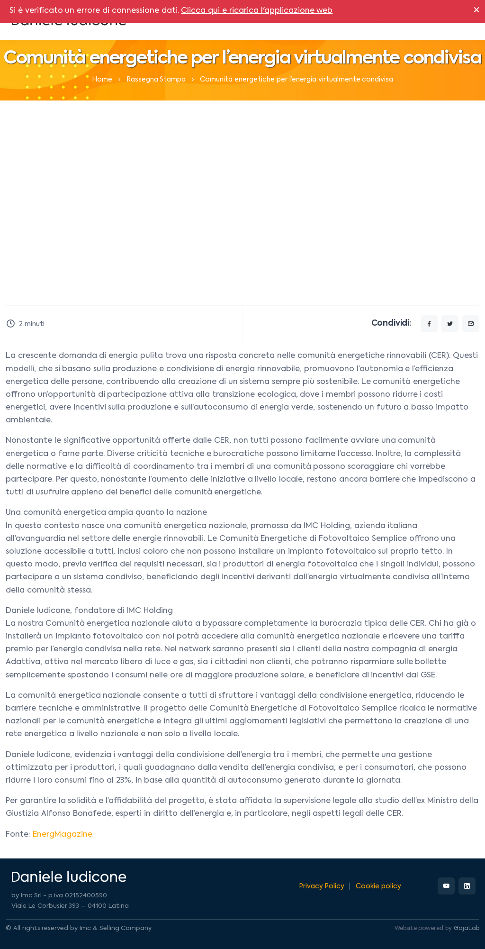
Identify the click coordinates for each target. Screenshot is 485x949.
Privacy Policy (322, 886)
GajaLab (466, 928)
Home (102, 79)
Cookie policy (378, 886)
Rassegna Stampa (156, 79)
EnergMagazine (62, 835)
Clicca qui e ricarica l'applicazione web (256, 11)
